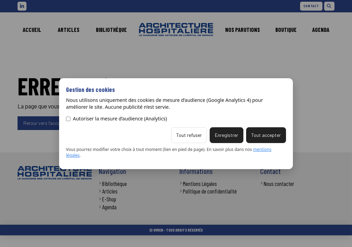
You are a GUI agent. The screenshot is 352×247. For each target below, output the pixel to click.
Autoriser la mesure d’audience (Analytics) (116, 118)
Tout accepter (266, 135)
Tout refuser (189, 135)
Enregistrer (226, 135)
